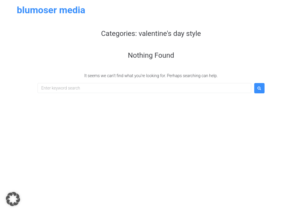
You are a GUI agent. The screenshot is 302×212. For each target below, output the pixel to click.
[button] (13, 199)
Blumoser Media (51, 10)
